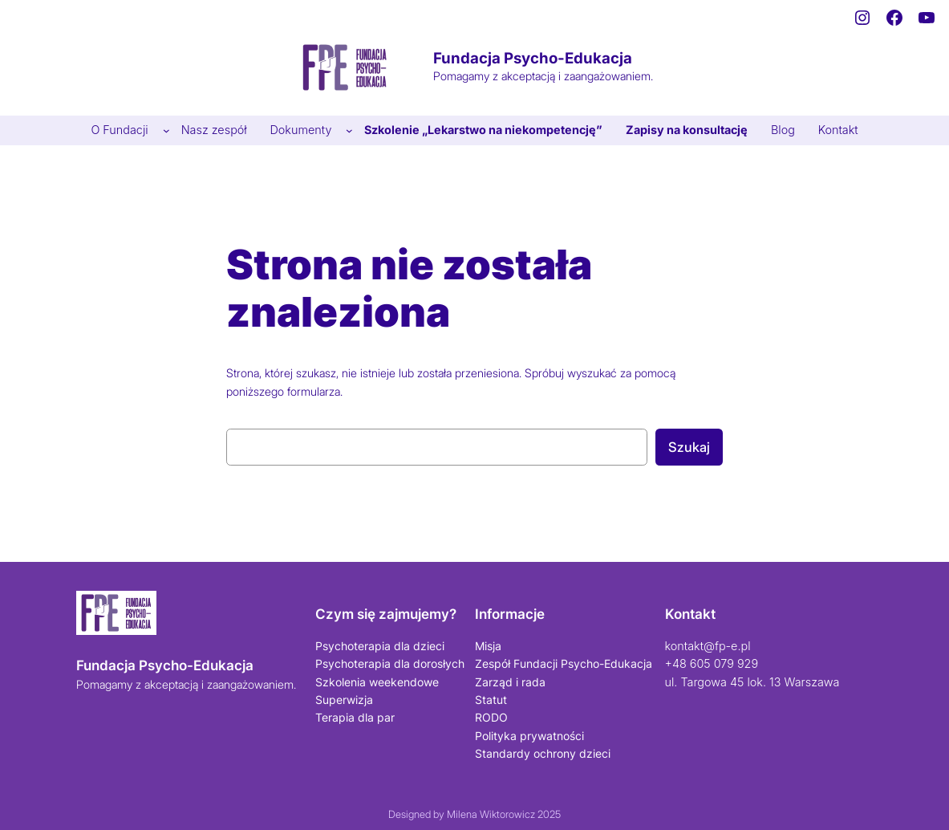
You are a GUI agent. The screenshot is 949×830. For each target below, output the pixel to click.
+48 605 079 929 (712, 663)
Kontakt (690, 614)
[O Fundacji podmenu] (166, 130)
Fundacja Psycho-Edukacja (532, 58)
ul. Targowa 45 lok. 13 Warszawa (752, 682)
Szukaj (689, 447)
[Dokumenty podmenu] (349, 130)
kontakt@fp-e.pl (708, 646)
